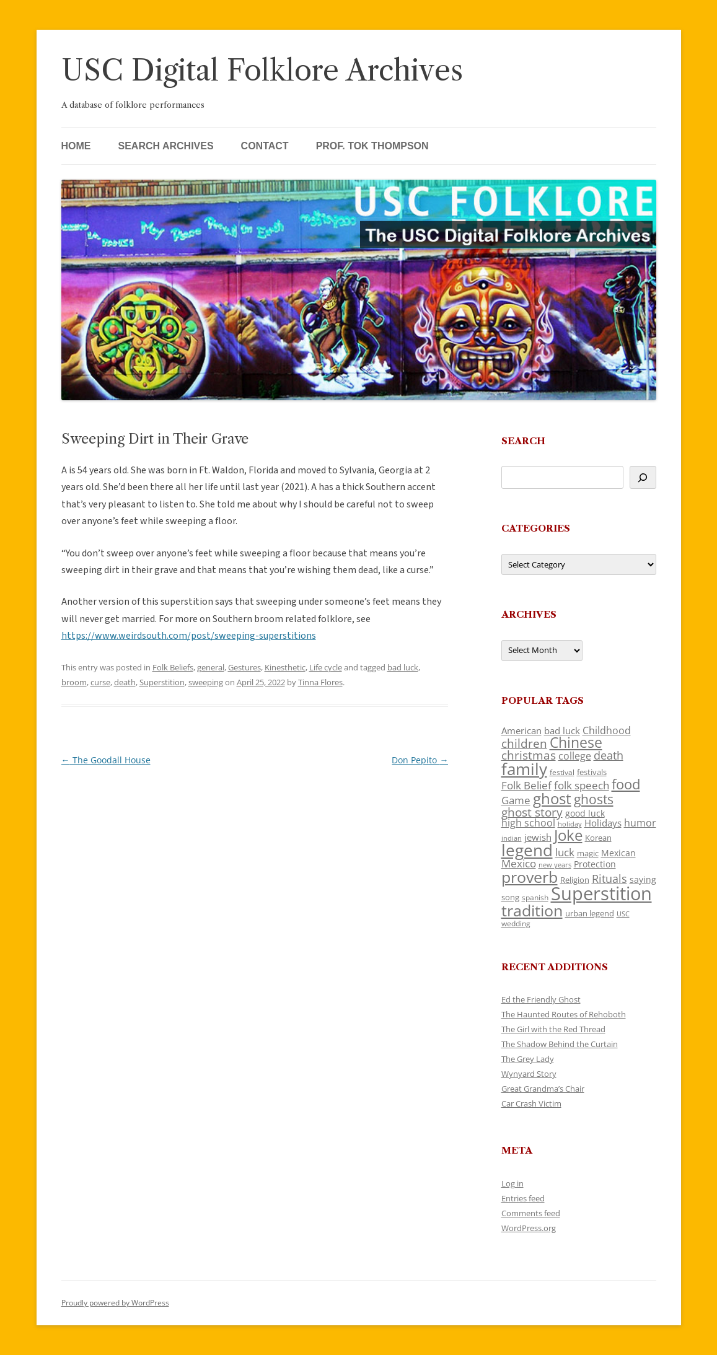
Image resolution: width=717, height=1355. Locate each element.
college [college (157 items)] (574, 756)
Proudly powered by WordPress (115, 1302)
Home (76, 146)
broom (74, 682)
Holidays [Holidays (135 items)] (603, 823)
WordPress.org (528, 1228)
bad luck (402, 667)
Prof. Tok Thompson (372, 146)
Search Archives (166, 146)
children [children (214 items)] (524, 743)
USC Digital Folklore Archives (262, 70)
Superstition (162, 682)
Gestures (244, 667)
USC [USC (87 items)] (623, 914)
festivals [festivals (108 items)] (592, 772)
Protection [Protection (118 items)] (595, 864)
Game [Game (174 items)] (515, 800)
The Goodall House (106, 760)
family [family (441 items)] (524, 768)
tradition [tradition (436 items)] (532, 910)
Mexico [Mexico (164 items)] (518, 863)
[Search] (643, 477)
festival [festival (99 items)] (562, 772)
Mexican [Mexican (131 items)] (618, 853)
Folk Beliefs (172, 667)
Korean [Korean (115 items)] (598, 837)
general (210, 667)
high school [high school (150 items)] (528, 823)
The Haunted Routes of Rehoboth (563, 1014)
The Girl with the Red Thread (553, 1029)
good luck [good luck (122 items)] (585, 813)
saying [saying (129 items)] (643, 879)
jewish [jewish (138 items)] (538, 837)
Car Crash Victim (531, 1103)
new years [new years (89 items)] (555, 864)
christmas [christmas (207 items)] (528, 755)
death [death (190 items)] (608, 755)
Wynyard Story (528, 1073)
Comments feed (530, 1213)
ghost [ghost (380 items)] (552, 798)
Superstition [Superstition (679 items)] (601, 893)
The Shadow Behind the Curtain (559, 1044)
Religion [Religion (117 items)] (574, 879)
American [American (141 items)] (521, 730)
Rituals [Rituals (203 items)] (609, 878)
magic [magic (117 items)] (588, 853)
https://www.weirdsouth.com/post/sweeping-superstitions (188, 635)
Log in (512, 1183)
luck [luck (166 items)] (564, 852)
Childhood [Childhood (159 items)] (607, 730)
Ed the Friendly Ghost (541, 999)
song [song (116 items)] (510, 897)
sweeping (205, 682)
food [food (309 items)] (626, 784)
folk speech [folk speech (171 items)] (581, 785)
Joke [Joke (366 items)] (568, 835)
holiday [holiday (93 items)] (570, 823)
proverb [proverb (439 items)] (529, 876)
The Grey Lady (527, 1058)
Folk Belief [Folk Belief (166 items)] (526, 785)
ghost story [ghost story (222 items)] (532, 812)
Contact (265, 146)
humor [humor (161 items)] (640, 823)
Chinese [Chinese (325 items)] (576, 742)
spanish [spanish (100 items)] (535, 897)
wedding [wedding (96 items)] (515, 923)
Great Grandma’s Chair (542, 1088)
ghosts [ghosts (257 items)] (594, 799)
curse (100, 682)
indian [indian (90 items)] (511, 838)
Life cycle (325, 667)
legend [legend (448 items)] (527, 850)
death (125, 682)
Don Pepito (420, 760)
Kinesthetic (285, 667)
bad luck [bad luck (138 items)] (562, 730)
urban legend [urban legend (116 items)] (589, 913)
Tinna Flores (320, 682)
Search (523, 441)
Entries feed (523, 1198)
